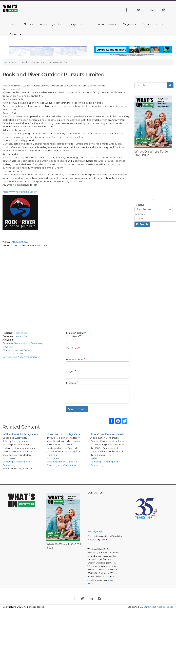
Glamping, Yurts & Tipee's (17, 350)
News (28, 24)
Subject (70, 371)
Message (71, 383)
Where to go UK (51, 24)
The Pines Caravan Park (107, 434)
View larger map (95, 531)
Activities (139, 214)
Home (13, 24)
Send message (77, 409)
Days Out (8, 346)
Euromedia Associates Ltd (158, 606)
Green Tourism (106, 24)
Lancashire (20, 336)
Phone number (75, 359)
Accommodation (56, 461)
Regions (139, 204)
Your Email (72, 348)
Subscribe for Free (153, 24)
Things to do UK (79, 24)
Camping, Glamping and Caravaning (23, 343)
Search (142, 224)
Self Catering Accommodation (20, 357)
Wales (93, 458)
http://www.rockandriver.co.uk (20, 191)
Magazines (129, 24)
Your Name (72, 336)
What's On (11, 62)
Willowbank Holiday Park (20, 434)
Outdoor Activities (13, 353)
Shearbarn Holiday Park (63, 434)
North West (20, 333)
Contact (15, 34)
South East (53, 458)
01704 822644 (19, 242)
